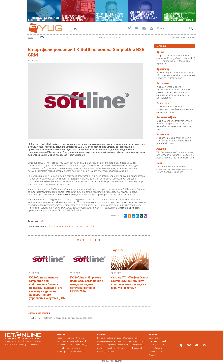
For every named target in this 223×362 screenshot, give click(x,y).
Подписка (37, 341)
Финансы (137, 348)
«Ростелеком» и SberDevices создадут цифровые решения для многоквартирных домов (174, 169)
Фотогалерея (76, 348)
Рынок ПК (101, 345)
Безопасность (133, 341)
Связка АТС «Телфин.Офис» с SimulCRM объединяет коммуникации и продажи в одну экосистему (129, 282)
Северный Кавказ (156, 352)
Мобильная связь (114, 338)
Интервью (80, 338)
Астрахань (162, 83)
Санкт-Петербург (155, 338)
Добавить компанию (183, 37)
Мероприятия (62, 341)
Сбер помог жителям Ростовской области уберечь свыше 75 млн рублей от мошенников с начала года (174, 125)
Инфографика (62, 352)
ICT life (69, 345)
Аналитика (69, 338)
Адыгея (161, 148)
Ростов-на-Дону (166, 117)
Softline (92, 226)
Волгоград (162, 103)
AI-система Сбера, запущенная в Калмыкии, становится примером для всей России (174, 141)
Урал (158, 345)
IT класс (81, 341)
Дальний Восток (155, 348)
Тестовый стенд (80, 345)
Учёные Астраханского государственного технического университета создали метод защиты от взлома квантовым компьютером (173, 92)
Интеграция (121, 341)
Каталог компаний (77, 352)
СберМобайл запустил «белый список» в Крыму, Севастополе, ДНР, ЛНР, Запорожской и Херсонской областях (175, 59)
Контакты (19, 341)
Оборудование (136, 345)
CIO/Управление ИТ (130, 338)
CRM (50, 226)
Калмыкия (162, 134)
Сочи (159, 163)
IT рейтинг (61, 345)
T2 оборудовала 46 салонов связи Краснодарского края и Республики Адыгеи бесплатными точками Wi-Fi (175, 155)
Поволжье (153, 341)
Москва (162, 341)
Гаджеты (111, 352)
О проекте (9, 341)
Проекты (73, 341)
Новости (60, 338)
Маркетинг (111, 345)
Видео (66, 348)
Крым (160, 52)
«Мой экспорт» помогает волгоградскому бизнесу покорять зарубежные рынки (175, 109)
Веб (142, 341)
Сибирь (152, 345)
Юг (163, 345)
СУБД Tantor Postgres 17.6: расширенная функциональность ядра (61, 318)
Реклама (28, 341)
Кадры (115, 348)
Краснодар (162, 69)
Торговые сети (123, 345)
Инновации (101, 352)
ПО (41, 221)
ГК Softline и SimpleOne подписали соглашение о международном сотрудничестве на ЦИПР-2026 (86, 284)
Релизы (60, 348)
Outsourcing (106, 348)
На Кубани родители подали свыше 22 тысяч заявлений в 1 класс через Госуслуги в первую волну (175, 75)
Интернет (101, 338)
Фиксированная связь (106, 341)
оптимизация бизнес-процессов (71, 226)
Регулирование (126, 348)
